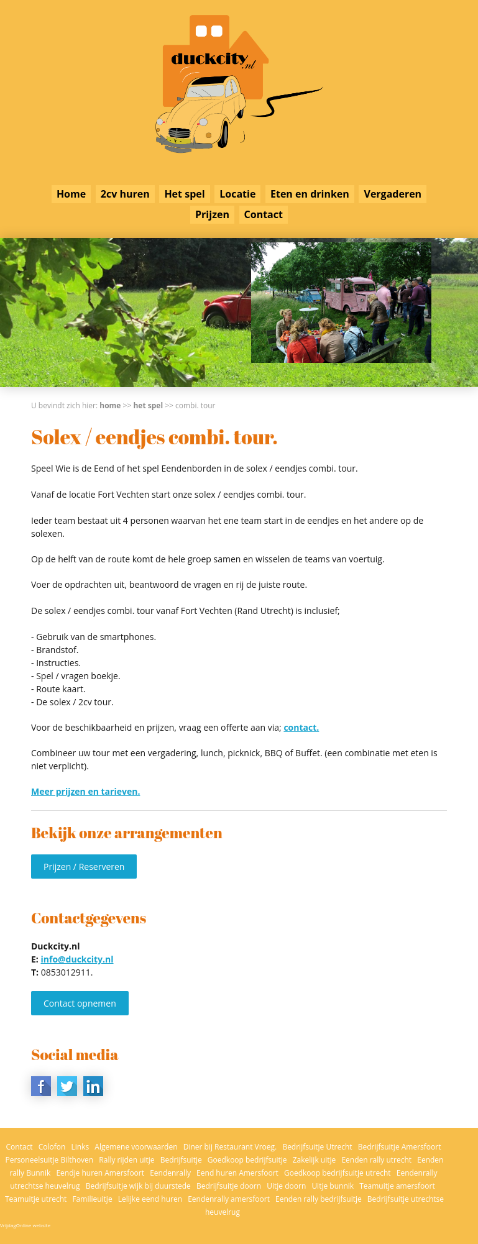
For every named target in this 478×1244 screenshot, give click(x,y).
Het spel (184, 194)
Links (80, 1146)
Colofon (52, 1146)
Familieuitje (92, 1199)
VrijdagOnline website (25, 1225)
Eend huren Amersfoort (237, 1173)
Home (71, 194)
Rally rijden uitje (126, 1160)
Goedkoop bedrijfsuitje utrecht (337, 1173)
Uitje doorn (286, 1186)
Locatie (237, 194)
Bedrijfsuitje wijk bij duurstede (138, 1186)
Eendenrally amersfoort (229, 1199)
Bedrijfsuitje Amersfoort (399, 1146)
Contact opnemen (80, 1003)
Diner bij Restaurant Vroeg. (230, 1146)
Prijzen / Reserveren (84, 866)
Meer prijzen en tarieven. (85, 791)
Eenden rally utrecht (376, 1160)
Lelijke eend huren (150, 1199)
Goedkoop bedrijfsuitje (247, 1160)
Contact (263, 214)
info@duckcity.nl (76, 959)
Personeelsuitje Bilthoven (50, 1160)
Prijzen (212, 214)
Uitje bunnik (332, 1186)
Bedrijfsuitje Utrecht (317, 1146)
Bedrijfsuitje (181, 1160)
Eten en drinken (309, 194)
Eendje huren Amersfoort (100, 1173)
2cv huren (125, 194)
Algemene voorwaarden (135, 1146)
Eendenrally (170, 1173)
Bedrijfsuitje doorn (228, 1186)
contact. (301, 727)
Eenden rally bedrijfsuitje (318, 1199)
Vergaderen (392, 194)
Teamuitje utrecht (36, 1199)
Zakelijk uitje (314, 1160)
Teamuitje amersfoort (396, 1186)
